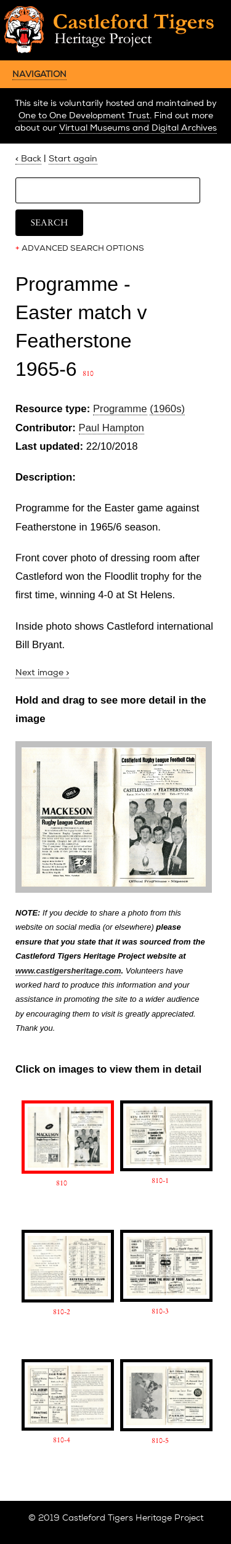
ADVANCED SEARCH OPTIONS (79, 248)
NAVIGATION (39, 73)
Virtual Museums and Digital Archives (138, 128)
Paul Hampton (111, 428)
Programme (120, 409)
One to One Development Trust (84, 115)
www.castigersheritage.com (68, 970)
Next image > (42, 672)
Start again (73, 158)
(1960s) (167, 409)
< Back (28, 158)
